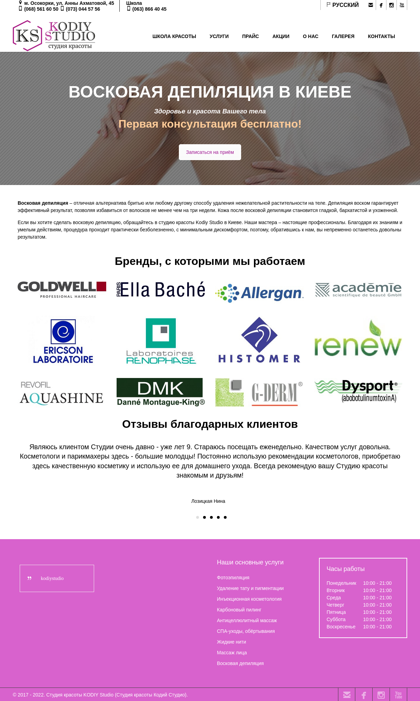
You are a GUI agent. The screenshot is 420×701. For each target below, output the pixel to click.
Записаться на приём (210, 152)
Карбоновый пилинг (239, 609)
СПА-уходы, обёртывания (246, 630)
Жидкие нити (231, 641)
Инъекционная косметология (249, 598)
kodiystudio (52, 577)
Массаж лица (232, 652)
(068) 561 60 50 (41, 9)
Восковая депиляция (240, 662)
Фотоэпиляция (233, 577)
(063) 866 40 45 (150, 9)
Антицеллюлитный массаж (247, 619)
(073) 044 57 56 (83, 9)
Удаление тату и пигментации (250, 587)
